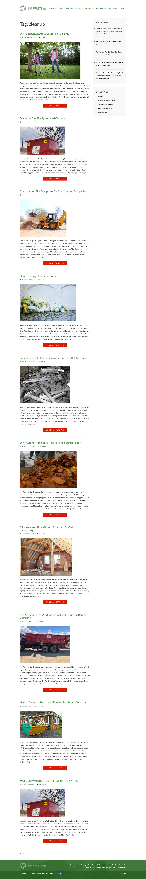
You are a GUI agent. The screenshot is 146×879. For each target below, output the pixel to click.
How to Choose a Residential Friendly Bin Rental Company (53, 702)
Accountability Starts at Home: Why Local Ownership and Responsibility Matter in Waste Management (109, 75)
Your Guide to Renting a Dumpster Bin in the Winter (49, 780)
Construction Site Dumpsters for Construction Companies (53, 191)
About (115, 8)
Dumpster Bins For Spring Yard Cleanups (43, 118)
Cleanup (100, 96)
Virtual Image (121, 873)
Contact (122, 8)
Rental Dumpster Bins (105, 108)
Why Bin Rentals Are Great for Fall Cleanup (44, 33)
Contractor (68, 8)
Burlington (122, 867)
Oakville (97, 867)
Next (28, 853)
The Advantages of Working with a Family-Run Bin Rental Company (53, 616)
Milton (102, 867)
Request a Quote (101, 8)
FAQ (110, 8)
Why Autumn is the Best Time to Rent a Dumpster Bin (50, 442)
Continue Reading (55, 105)
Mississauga (110, 867)
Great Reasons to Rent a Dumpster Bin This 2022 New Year (53, 358)
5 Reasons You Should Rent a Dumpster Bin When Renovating (48, 529)
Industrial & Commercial (83, 8)
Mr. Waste (44, 37)
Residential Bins (55, 8)
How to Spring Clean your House (38, 276)
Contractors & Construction (107, 100)
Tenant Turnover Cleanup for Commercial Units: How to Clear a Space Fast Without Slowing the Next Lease (109, 31)
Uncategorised (102, 112)
